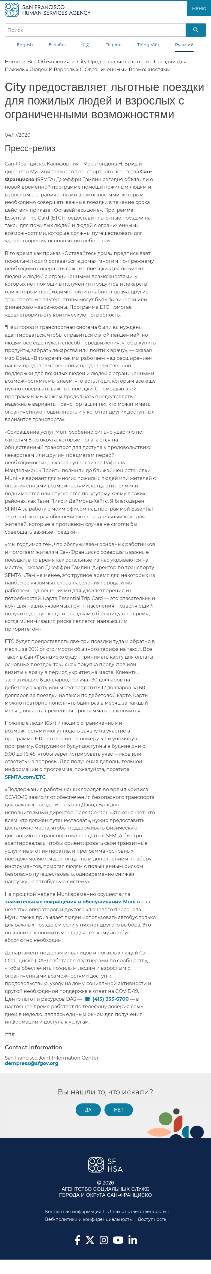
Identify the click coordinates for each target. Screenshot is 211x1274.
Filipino (113, 44)
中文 (85, 44)
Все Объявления (48, 62)
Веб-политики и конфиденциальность (88, 1219)
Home (12, 62)
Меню (199, 8)
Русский (184, 44)
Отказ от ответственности (136, 1211)
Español (57, 44)
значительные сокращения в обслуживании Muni (70, 902)
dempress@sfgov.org (31, 1063)
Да (88, 1109)
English (25, 44)
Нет (119, 1109)
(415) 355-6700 (110, 999)
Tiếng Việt (148, 44)
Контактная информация (73, 1211)
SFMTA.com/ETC (25, 777)
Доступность (152, 1219)
